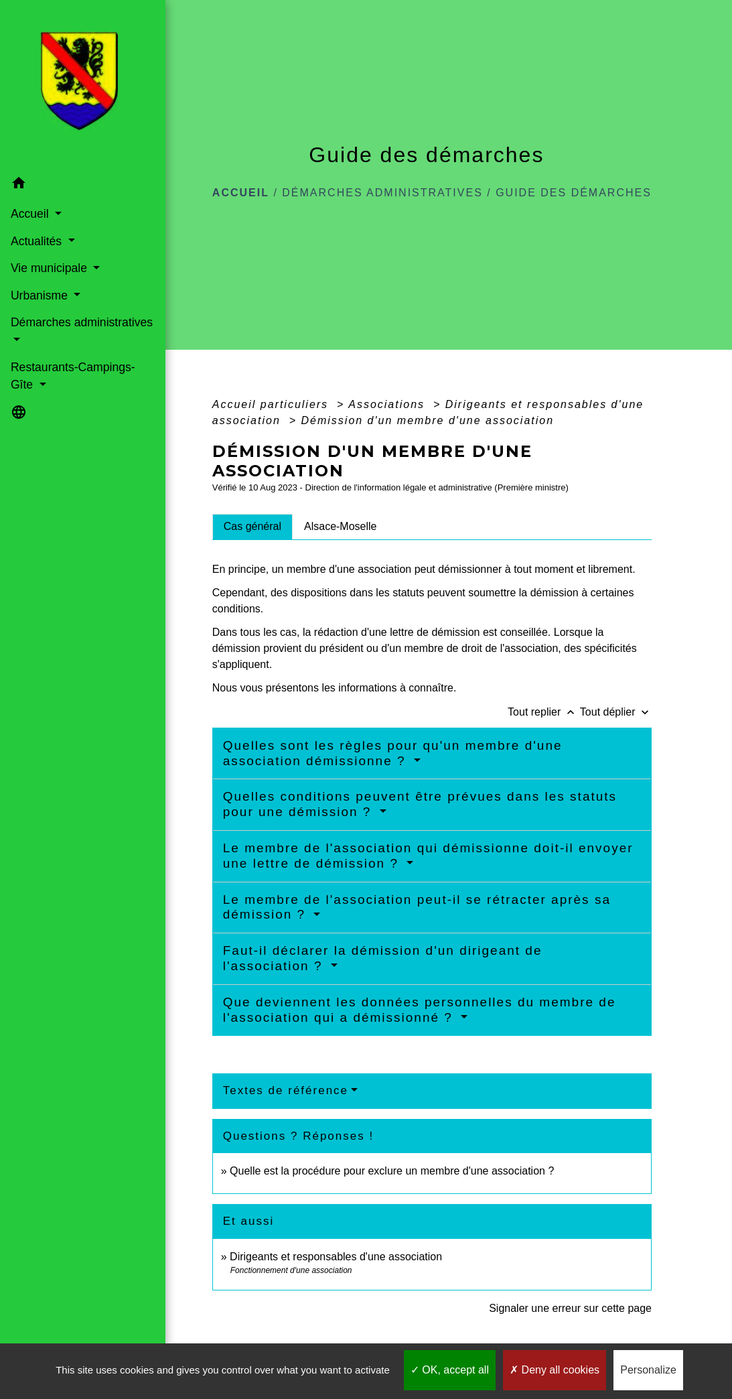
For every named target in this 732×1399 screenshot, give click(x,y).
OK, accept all (450, 1370)
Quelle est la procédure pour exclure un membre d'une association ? (392, 1171)
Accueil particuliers (272, 404)
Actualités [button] (37, 240)
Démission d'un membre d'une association (427, 420)
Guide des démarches (574, 192)
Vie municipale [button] (50, 268)
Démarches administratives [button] (51, 331)
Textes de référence (285, 1090)
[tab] (252, 526)
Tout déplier (616, 712)
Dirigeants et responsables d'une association (336, 1256)
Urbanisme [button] (40, 295)
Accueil (240, 192)
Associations (388, 404)
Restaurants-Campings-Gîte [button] (51, 375)
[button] (66, 185)
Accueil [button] (31, 213)
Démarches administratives (382, 192)
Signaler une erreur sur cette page (570, 1308)
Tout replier (544, 712)
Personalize (648, 1370)
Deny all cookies (554, 1370)
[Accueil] (65, 85)
